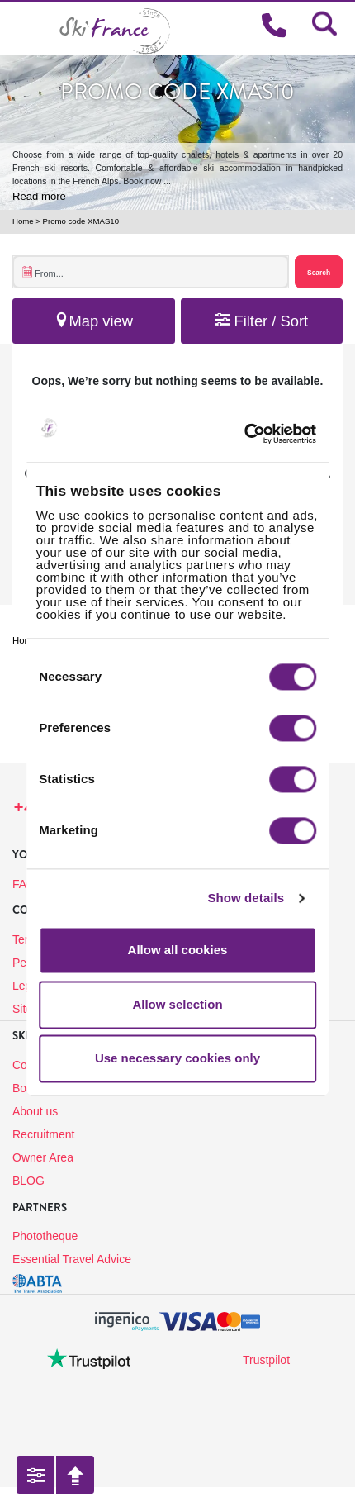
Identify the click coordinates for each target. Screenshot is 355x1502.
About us (35, 1111)
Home (23, 221)
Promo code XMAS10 (81, 221)
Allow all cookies (178, 951)
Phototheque (45, 1236)
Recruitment (43, 1134)
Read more (39, 196)
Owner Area (42, 1157)
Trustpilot (266, 1360)
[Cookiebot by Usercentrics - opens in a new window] (268, 434)
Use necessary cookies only (177, 1059)
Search (318, 273)
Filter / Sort (261, 321)
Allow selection (177, 1004)
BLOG (28, 1180)
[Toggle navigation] (20, 27)
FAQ (24, 884)
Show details (245, 898)
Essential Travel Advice (71, 1259)
